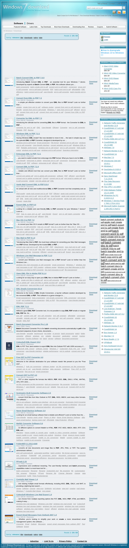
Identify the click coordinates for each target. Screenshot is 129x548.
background (38, 333)
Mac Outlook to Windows (67, 405)
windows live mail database (26, 504)
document (56, 336)
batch (45, 339)
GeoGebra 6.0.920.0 (112, 169)
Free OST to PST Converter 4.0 (29, 357)
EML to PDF (44, 247)
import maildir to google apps (36, 433)
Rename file (51, 473)
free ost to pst (30, 372)
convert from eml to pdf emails (34, 110)
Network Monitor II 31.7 (113, 151)
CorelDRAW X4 (110, 154)
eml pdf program (59, 316)
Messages (42, 524)
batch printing (56, 453)
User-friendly (46, 127)
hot (41, 339)
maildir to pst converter (32, 440)
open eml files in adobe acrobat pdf (44, 283)
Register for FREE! (113, 112)
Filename (32, 473)
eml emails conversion (54, 298)
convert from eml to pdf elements (67, 107)
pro (42, 336)
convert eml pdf (30, 316)
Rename (42, 471)
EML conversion (70, 298)
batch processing (22, 87)
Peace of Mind (49, 417)
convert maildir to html (76, 438)
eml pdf (19, 316)
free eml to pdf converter (25, 232)
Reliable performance (29, 148)
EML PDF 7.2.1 (22, 306)
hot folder (47, 333)
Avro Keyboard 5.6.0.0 (113, 346)
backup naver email (34, 417)
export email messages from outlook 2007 (63, 524)
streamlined (42, 318)
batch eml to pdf (32, 234)
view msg (39, 488)
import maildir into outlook (43, 435)
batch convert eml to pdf (33, 92)
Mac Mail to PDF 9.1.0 (25, 238)
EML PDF (26, 321)
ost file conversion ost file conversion (70, 367)
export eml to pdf (30, 216)
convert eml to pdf (56, 178)
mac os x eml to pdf (59, 227)
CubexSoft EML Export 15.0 (28, 342)
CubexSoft (81, 504)
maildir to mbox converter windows (63, 433)
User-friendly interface (41, 145)
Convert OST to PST (77, 387)
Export (55, 214)
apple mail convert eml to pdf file (73, 194)
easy (54, 229)
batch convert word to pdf (112, 232)
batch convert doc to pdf (111, 244)
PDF (51, 89)
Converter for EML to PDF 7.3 (29, 118)
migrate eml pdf (30, 318)
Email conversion (43, 143)
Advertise (34, 541)
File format (55, 143)
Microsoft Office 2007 (112, 173)
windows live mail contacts (75, 506)
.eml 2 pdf (39, 229)
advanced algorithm (43, 407)
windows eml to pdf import (48, 148)
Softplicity (48, 488)
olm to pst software (23, 402)
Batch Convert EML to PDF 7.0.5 (30, 78)
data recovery (55, 369)
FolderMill (32, 455)
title (22, 38)
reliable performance (50, 351)
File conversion (61, 300)
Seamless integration (70, 150)
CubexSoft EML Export (25, 349)
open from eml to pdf (65, 110)
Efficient (56, 127)
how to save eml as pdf (30, 214)
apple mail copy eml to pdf (26, 196)
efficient (77, 110)
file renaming (65, 471)
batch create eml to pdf (39, 87)
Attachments (59, 247)
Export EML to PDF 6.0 (26, 205)
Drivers (30, 23)
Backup (30, 130)
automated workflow (41, 453)
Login (106, 40)
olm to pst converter (57, 402)
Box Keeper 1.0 (110, 333)
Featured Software (20, 27)
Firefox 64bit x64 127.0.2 (114, 139)
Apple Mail (27, 201)
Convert (46, 178)
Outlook (34, 524)
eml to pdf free (43, 196)
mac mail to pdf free (23, 252)
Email (65, 435)
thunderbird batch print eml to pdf (114, 272)
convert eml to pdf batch (58, 87)
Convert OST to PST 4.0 (26, 375)
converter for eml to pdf (25, 127)
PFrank (41, 473)
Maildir (62, 438)
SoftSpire (19, 440)
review (18, 488)
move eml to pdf (71, 232)
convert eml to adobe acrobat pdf (28, 178)
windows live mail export (25, 511)
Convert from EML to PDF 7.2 (29, 98)
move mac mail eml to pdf (56, 249)
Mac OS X (72, 227)
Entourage (73, 161)
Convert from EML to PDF (75, 112)
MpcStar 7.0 (109, 157)
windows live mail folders (33, 509)
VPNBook (108, 343)
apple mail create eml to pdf (35, 199)
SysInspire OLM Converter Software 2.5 (33, 393)
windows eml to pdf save (31, 150)
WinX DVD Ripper (111, 78)
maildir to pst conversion (48, 438)
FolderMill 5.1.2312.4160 (26, 444)
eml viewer (57, 488)
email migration (68, 407)
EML (83, 89)
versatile (19, 318)
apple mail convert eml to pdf (37, 194)
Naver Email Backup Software (68, 417)
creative (72, 488)
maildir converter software (26, 438)
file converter (65, 384)
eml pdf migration (45, 316)
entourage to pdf (45, 163)
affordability (76, 89)
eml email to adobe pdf (73, 178)
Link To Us (121, 4)
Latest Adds (34, 27)
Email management (23, 298)
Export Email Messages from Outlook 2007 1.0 (36, 515)
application (66, 336)
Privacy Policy (65, 541)
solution (75, 280)
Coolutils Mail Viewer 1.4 (27, 479)
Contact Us (82, 541)
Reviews (91, 27)
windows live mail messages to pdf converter (33, 265)
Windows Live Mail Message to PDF (71, 267)
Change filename (65, 473)
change (77, 473)
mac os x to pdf (43, 227)
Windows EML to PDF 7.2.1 (28, 134)
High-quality (20, 194)
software (34, 163)
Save (91, 83)
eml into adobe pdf (42, 181)
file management (71, 270)
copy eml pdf (53, 318)
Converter (64, 127)
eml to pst (20, 354)
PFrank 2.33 (21, 462)
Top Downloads (46, 27)
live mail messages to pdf (54, 270)
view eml (65, 488)
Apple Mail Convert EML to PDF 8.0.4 (32, 185)
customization (80, 471)
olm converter (57, 407)
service (50, 339)
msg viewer (46, 491)
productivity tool (53, 471)
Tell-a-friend (102, 4)
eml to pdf (33, 249)
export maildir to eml (24, 435)
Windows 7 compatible (24, 303)
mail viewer (81, 488)
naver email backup (23, 420)
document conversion (67, 455)
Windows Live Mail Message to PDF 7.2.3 (34, 256)
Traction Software (31, 339)
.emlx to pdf (40, 232)
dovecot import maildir (76, 435)
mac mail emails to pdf (76, 249)
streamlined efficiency (39, 458)
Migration (19, 433)
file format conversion (70, 453)
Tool (83, 524)
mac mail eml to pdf (72, 247)
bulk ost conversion (33, 367)
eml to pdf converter (61, 92)
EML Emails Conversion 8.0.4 (29, 289)
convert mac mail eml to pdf (27, 247)
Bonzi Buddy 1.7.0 (111, 339)
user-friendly (48, 92)
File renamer (21, 473)
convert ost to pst (23, 369)
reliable (19, 107)
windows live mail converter (53, 506)
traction (82, 336)
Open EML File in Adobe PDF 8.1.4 (31, 273)
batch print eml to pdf (115, 263)
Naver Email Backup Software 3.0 (30, 411)
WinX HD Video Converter (114, 73)
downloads (28, 38)
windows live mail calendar (68, 509)
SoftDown (66, 369)
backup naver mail (38, 420)
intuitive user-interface (40, 402)
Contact (112, 4)
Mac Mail (41, 249)
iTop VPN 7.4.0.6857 (112, 187)
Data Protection (61, 420)
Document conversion (70, 339)
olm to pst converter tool (33, 405)
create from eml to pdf (31, 107)
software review (48, 107)
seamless (72, 283)
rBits (83, 214)
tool (74, 504)
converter (19, 216)
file (72, 471)
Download (93, 82)
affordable (20, 115)
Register (107, 37)
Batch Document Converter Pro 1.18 (32, 324)
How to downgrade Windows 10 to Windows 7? (112, 53)
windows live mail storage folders (29, 506)
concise (32, 488)
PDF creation (38, 267)
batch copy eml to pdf (62, 89)
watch (77, 333)
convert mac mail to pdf (56, 252)
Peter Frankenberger (40, 476)
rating (36, 38)
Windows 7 (51, 110)
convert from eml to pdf (29, 112)
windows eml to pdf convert (51, 150)
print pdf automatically (24, 453)
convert (75, 336)
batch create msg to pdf (113, 255)
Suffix (29, 476)
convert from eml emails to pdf (51, 112)
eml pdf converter (66, 318)
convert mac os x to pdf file (68, 229)
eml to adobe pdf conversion (45, 176)
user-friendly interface (34, 351)
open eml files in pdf (36, 285)
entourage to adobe (34, 161)
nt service (56, 333)
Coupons (100, 27)
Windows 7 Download (13, 31)
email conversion (58, 265)
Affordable (50, 420)
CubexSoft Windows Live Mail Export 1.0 (34, 495)
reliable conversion (50, 405)
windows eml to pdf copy (69, 143)
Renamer (34, 471)
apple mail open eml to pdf (74, 199)
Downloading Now (79, 27)
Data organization (38, 298)
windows (36, 336)
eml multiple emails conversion (33, 300)
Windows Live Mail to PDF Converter (30, 270)
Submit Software (111, 27)
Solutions (57, 435)
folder (83, 333)
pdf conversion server (47, 455)
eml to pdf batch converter (39, 89)
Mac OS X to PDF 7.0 (25, 220)
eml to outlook (65, 351)
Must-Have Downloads (61, 27)
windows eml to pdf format (26, 143)
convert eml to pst (78, 351)
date (40, 38)
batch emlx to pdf (57, 232)
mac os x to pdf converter (26, 227)
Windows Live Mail (45, 504)
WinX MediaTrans (111, 83)
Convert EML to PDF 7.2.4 (27, 167)
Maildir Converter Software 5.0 (29, 424)
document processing (56, 458)
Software (18, 23)
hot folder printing (71, 458)
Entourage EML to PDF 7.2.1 (28, 154)
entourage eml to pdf (51, 161)
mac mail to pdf (77, 252)
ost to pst (19, 389)
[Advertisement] (25, 57)
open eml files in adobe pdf (55, 285)
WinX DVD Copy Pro (112, 89)
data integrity (30, 407)
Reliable (19, 130)
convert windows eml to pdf (61, 145)
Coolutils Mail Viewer (33, 491)
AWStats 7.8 (109, 148)
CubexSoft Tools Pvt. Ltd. (70, 349)
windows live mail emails (62, 504)
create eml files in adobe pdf (32, 280)
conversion (73, 87)
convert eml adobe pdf (24, 176)
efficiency (19, 92)
